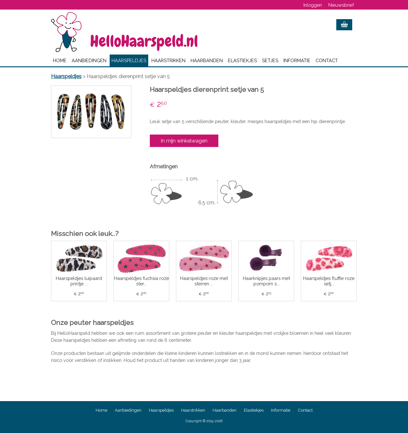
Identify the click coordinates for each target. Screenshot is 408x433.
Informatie (296, 60)
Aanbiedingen (89, 60)
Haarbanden (207, 60)
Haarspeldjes (129, 60)
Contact (327, 60)
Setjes (270, 60)
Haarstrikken (168, 60)
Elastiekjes (242, 60)
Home (60, 60)
